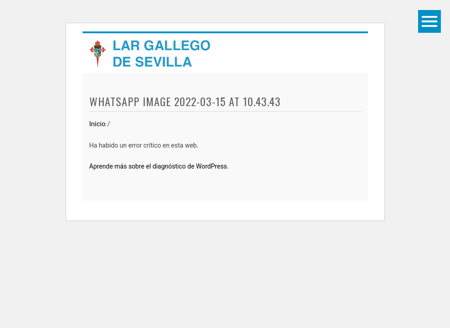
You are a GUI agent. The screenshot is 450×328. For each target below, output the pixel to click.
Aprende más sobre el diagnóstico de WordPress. (159, 166)
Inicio (97, 124)
